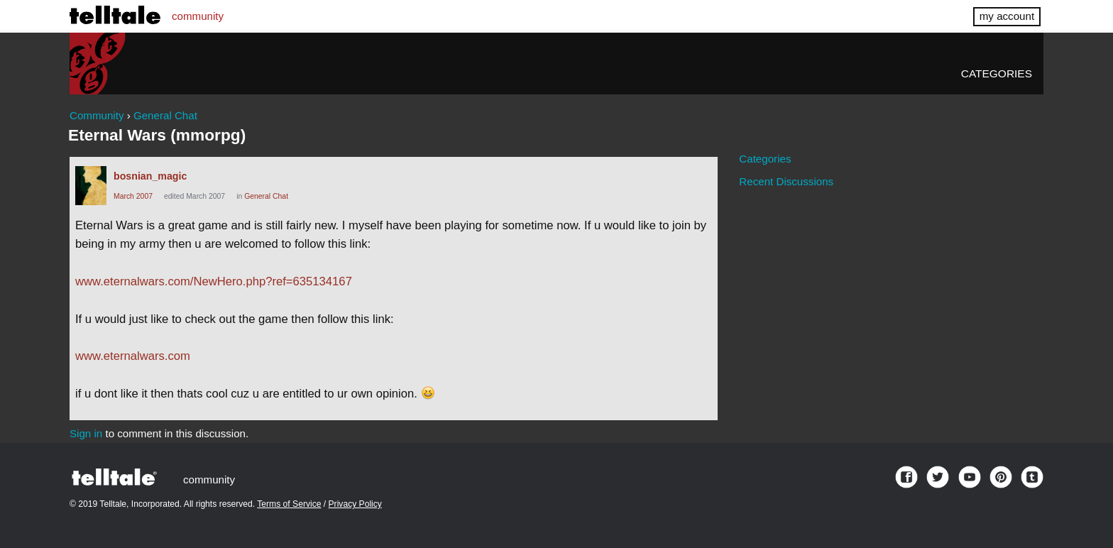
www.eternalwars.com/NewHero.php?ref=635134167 (213, 281)
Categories (996, 73)
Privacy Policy (355, 504)
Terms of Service (289, 504)
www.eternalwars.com (132, 356)
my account (1007, 16)
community (198, 16)
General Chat (266, 196)
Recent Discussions (786, 181)
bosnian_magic (150, 176)
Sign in (86, 433)
